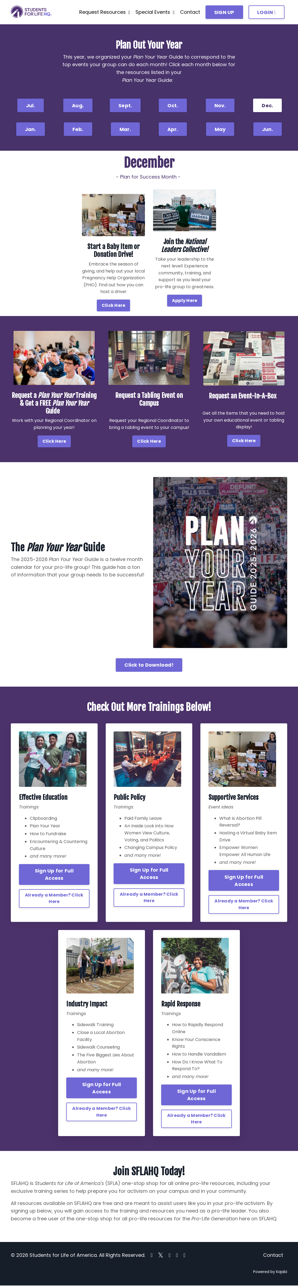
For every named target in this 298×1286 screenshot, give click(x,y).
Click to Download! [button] (149, 665)
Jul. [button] (30, 105)
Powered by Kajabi (270, 1272)
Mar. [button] (125, 129)
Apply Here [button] (184, 300)
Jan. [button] (30, 129)
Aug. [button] (78, 105)
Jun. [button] (267, 129)
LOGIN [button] (266, 12)
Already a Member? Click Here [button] (54, 898)
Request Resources (104, 12)
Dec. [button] (267, 105)
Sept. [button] (125, 105)
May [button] (220, 129)
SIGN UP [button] (224, 12)
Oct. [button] (172, 105)
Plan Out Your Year (149, 45)
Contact (190, 12)
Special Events (155, 12)
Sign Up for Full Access (54, 875)
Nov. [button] (220, 105)
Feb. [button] (78, 129)
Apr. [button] (172, 129)
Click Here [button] (113, 305)
